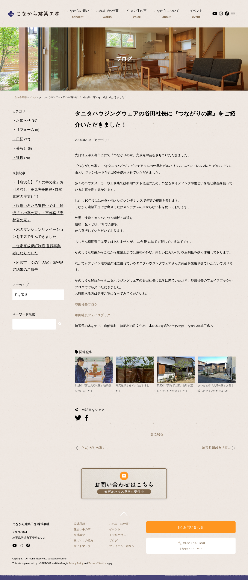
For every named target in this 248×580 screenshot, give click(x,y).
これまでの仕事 (107, 14)
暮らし (21, 148)
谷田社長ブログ (86, 304)
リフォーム (25, 130)
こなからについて (166, 14)
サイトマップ (82, 546)
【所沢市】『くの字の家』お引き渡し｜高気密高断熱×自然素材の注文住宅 (38, 189)
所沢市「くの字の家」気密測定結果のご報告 (38, 266)
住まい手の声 (137, 14)
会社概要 (79, 535)
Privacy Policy (75, 563)
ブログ (113, 540)
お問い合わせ (191, 527)
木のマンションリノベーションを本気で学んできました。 (38, 233)
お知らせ (23, 120)
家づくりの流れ (83, 540)
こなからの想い (77, 14)
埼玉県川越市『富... (216, 448)
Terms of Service (97, 563)
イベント (196, 14)
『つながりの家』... (94, 448)
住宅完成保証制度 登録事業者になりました (36, 249)
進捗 (19, 158)
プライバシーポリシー (123, 546)
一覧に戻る (155, 434)
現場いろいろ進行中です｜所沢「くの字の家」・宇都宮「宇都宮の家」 (38, 213)
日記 (19, 139)
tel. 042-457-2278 (191, 545)
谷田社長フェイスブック (92, 315)
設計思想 (79, 523)
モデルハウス (117, 535)
